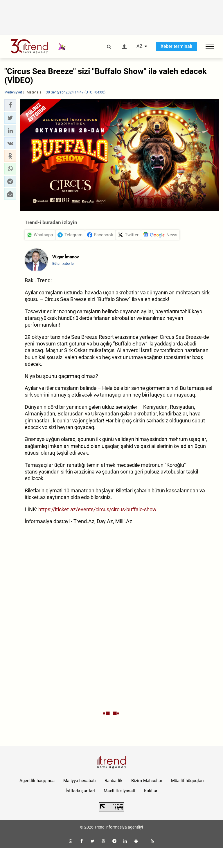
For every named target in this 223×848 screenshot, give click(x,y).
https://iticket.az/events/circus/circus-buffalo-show (97, 509)
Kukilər (150, 790)
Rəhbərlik (114, 780)
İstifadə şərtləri (80, 790)
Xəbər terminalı (176, 46)
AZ (139, 46)
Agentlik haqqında (37, 780)
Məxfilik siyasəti (119, 790)
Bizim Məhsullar (146, 780)
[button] (10, 105)
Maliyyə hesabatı (79, 780)
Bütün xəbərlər (63, 264)
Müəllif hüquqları (187, 780)
